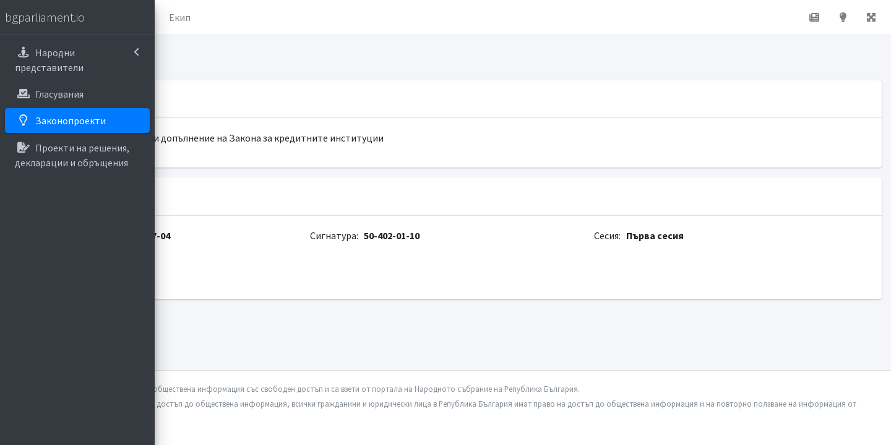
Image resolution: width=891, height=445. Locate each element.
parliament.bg (208, 276)
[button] (174, 17)
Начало (214, 17)
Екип (331, 17)
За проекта (275, 17)
